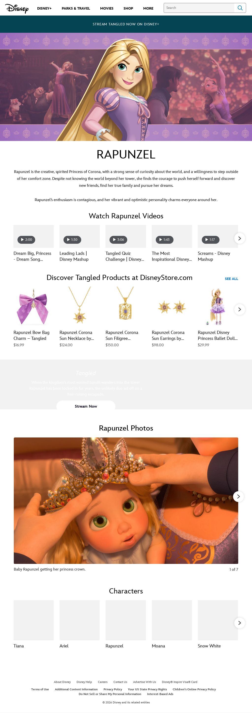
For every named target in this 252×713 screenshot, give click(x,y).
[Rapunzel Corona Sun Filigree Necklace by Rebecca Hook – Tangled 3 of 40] (126, 307)
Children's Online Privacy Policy (194, 689)
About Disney (62, 682)
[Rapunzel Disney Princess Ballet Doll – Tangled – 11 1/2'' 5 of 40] (218, 307)
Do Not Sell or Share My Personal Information (110, 694)
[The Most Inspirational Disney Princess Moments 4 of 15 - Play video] (172, 236)
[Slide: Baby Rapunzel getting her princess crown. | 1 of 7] (126, 508)
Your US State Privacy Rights (147, 689)
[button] (239, 238)
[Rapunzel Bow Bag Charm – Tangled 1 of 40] (34, 307)
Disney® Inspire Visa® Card (179, 682)
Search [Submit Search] (240, 8)
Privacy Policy (113, 689)
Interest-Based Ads (160, 694)
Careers (103, 682)
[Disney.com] (17, 9)
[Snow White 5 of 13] (218, 620)
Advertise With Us (144, 682)
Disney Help (84, 682)
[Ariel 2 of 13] (80, 620)
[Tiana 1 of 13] (34, 620)
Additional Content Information (76, 689)
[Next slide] (230, 508)
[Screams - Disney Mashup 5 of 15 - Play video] (218, 236)
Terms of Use (40, 689)
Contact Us (120, 682)
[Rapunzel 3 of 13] (126, 620)
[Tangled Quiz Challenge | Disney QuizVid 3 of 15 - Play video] (126, 236)
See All (231, 279)
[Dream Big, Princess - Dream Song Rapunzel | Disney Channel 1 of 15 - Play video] (34, 236)
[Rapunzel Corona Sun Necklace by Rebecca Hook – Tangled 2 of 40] (80, 307)
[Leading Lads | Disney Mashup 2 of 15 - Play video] (80, 236)
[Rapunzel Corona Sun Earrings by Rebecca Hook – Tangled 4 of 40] (172, 307)
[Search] (199, 8)
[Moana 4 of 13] (172, 620)
